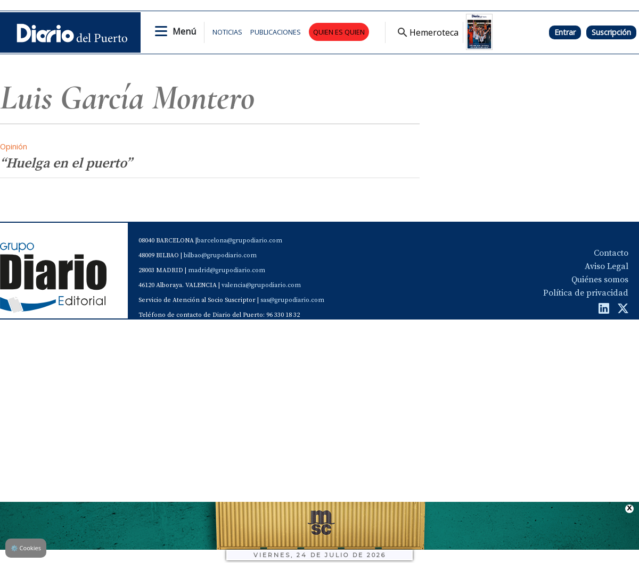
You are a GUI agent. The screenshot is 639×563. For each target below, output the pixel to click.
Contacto (611, 253)
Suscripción (611, 32)
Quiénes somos (599, 279)
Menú (184, 31)
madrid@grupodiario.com (226, 270)
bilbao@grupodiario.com (220, 255)
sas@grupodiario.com (292, 300)
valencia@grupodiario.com (261, 285)
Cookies (26, 548)
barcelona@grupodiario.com (239, 241)
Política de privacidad (585, 293)
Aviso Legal (606, 266)
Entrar (565, 32)
